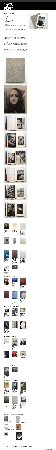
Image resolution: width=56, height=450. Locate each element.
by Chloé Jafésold (6, 288)
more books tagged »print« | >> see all (11, 276)
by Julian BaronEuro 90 (22, 331)
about (16, 446)
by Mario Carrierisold (14, 359)
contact (19, 446)
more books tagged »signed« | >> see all (11, 306)
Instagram (30, 446)
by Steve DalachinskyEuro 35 (6, 391)
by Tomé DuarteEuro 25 (6, 331)
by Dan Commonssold (6, 405)
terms (21, 446)
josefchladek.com (50, 449)
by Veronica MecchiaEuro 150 (14, 284)
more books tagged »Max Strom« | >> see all (12, 365)
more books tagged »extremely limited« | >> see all (13, 380)
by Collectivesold (6, 376)
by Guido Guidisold (6, 344)
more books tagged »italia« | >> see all (11, 336)
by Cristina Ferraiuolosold (6, 361)
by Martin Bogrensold (6, 231)
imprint (13, 446)
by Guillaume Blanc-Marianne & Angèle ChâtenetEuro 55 (14, 302)
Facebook (25, 446)
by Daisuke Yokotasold (14, 331)
